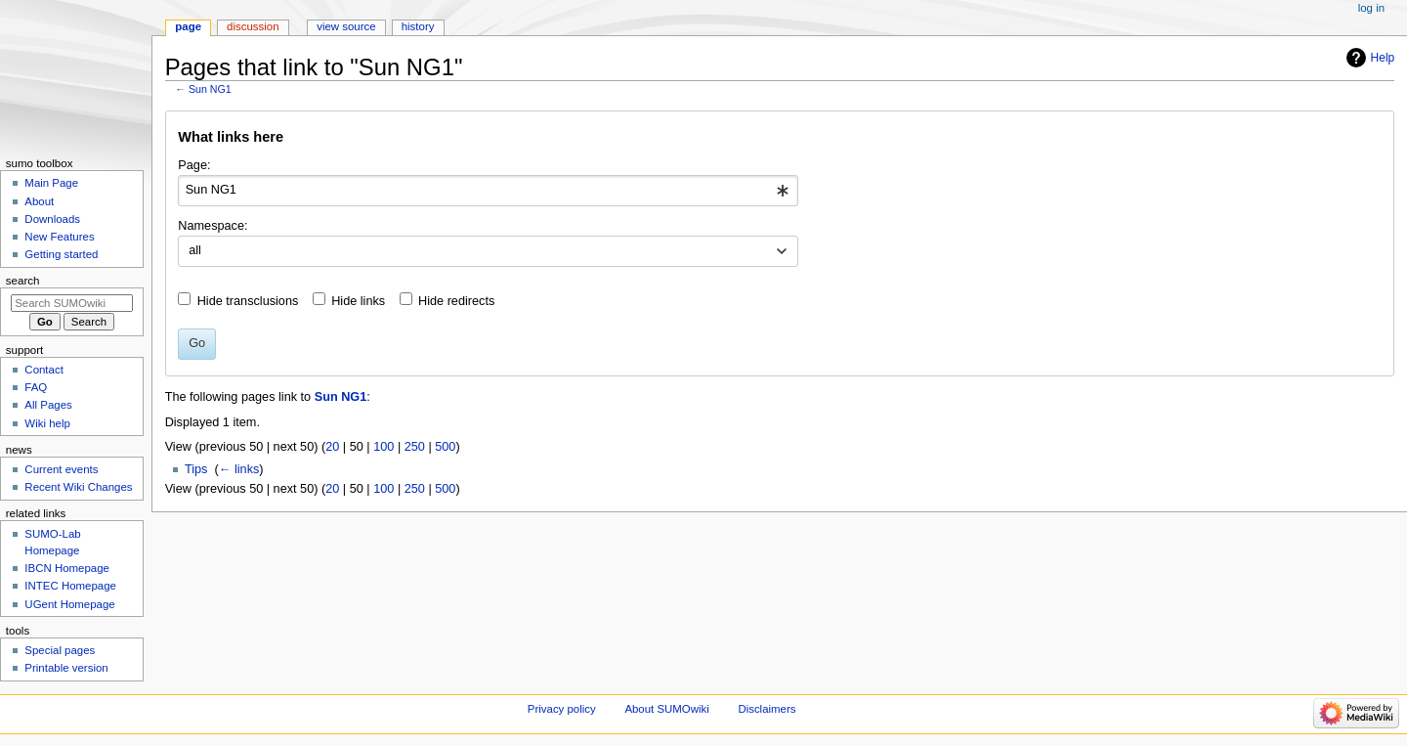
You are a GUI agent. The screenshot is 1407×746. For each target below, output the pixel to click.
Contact (43, 369)
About (39, 201)
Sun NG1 (210, 89)
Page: (194, 165)
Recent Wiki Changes (78, 487)
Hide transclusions (248, 301)
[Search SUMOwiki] (72, 303)
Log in (1371, 8)
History (418, 26)
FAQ (35, 387)
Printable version (65, 668)
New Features (59, 236)
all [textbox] (195, 250)
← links (239, 469)
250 (415, 447)
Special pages (59, 650)
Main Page (51, 183)
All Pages (47, 405)
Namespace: (212, 226)
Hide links (358, 301)
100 (383, 447)
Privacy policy (562, 709)
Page (188, 26)
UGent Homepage (69, 604)
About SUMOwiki (666, 709)
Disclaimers (766, 709)
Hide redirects (456, 301)
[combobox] (488, 190)
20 (332, 447)
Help (1383, 58)
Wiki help (46, 423)
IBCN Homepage (66, 568)
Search (23, 280)
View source (346, 26)
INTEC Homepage (70, 586)
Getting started (61, 254)
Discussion (252, 26)
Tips (196, 469)
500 (445, 447)
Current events (61, 469)
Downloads (52, 219)
